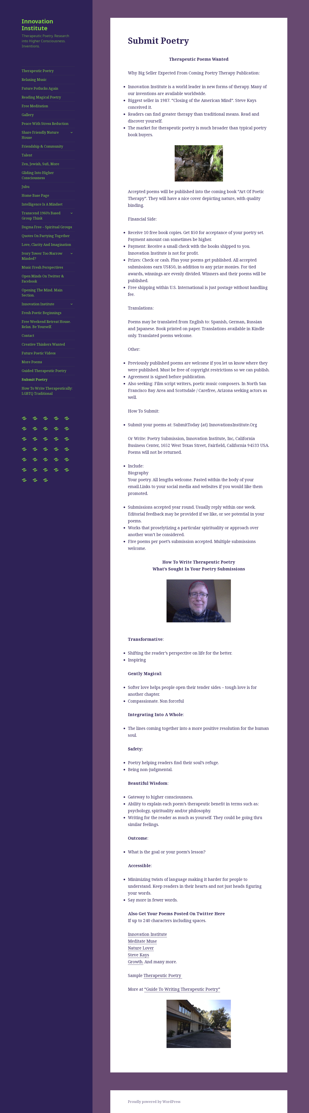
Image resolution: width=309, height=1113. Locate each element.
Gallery (28, 114)
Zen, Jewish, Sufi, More (40, 164)
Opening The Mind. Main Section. (42, 293)
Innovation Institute (37, 24)
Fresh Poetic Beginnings (41, 312)
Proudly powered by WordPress (154, 1101)
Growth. (135, 962)
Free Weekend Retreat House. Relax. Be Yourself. (46, 324)
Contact (28, 335)
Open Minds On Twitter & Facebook (43, 279)
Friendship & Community (42, 146)
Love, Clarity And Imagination (46, 244)
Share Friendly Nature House (40, 135)
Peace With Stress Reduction (45, 123)
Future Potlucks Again (40, 88)
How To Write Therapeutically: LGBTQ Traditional (47, 391)
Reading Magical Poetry (41, 97)
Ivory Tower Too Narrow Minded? (42, 256)
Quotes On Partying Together (46, 235)
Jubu (25, 186)
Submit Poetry (34, 379)
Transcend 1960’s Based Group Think (41, 216)
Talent (27, 155)
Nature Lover (141, 948)
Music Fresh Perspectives (42, 267)
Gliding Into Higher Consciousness (38, 175)
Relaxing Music (34, 79)
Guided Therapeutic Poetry (44, 370)
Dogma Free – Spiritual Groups (47, 227)
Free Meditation (35, 106)
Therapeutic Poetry (38, 70)
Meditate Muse (142, 941)
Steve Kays (138, 955)
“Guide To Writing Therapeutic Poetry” (182, 989)
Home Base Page (35, 195)
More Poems (32, 362)
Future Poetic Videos (39, 353)
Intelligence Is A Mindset (42, 204)
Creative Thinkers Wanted (43, 344)
